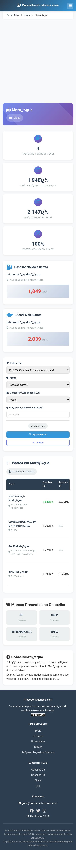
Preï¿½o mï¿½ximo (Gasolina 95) (24, 407)
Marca (11, 378)
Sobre (38, 730)
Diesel (38, 780)
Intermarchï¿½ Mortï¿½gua (24, 274)
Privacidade (38, 741)
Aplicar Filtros (38, 434)
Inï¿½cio (12, 15)
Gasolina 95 (38, 769)
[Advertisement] (38, 61)
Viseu (27, 15)
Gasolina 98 (38, 775)
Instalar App (38, 715)
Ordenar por (14, 363)
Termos (38, 746)
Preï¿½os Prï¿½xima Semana (38, 752)
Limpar (38, 442)
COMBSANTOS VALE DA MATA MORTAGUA (22, 524)
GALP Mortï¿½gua (18, 546)
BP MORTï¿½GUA (18, 572)
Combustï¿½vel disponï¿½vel (23, 393)
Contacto (38, 736)
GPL (38, 786)
